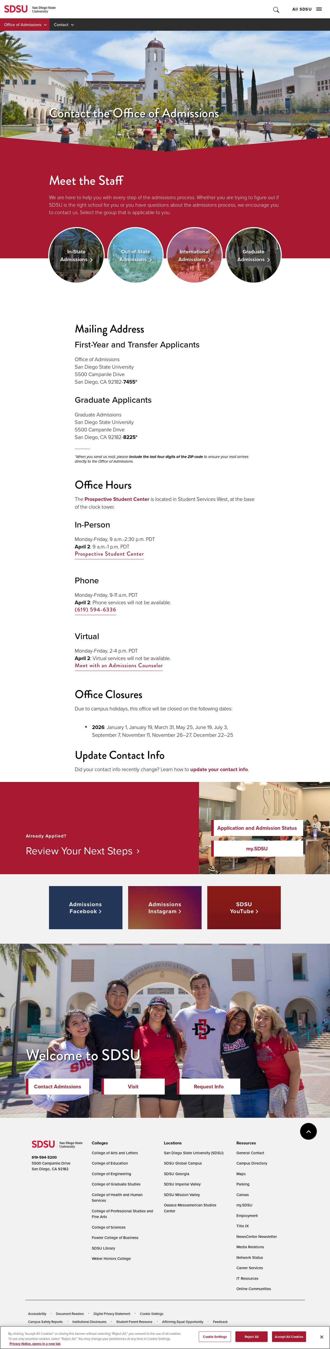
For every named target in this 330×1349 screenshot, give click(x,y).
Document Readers (70, 1313)
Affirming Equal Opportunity (182, 1321)
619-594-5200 (44, 1157)
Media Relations (250, 1247)
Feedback (220, 1321)
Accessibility (37, 1313)
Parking (243, 1184)
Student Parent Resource (134, 1321)
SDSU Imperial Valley (182, 1184)
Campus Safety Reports (45, 1321)
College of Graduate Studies (116, 1184)
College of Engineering (111, 1173)
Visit (133, 1086)
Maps (241, 1173)
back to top (308, 1131)
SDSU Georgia (176, 1173)
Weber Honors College (111, 1258)
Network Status (249, 1257)
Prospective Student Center (117, 499)
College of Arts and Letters (115, 1153)
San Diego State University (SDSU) (194, 1153)
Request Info (209, 1086)
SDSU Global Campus (183, 1163)
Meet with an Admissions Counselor (119, 665)
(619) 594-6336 (95, 609)
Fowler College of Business (115, 1237)
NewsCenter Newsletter (256, 1236)
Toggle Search (276, 9)
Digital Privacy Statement (112, 1313)
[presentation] (99, 1143)
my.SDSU (257, 848)
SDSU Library (103, 1248)
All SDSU (307, 9)
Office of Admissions (22, 24)
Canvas (242, 1194)
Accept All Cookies (289, 1341)
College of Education (110, 1163)
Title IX (242, 1226)
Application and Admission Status (257, 828)
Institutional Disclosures (89, 1321)
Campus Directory (251, 1163)
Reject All (252, 1341)
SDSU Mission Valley (182, 1194)
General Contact (250, 1153)
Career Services (249, 1267)
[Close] (321, 1341)
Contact (61, 24)
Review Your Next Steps (79, 850)
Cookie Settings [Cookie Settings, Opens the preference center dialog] (215, 1341)
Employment (247, 1215)
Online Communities (253, 1288)
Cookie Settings (151, 1314)
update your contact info (219, 769)
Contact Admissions (57, 1086)
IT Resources (247, 1278)
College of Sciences (109, 1227)
